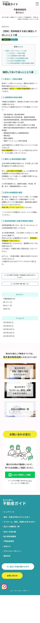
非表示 (20, 47)
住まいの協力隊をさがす (18, 566)
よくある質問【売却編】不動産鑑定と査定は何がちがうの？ (20, 276)
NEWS (5, 309)
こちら (29, 480)
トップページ (9, 512)
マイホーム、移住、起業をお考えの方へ (20, 521)
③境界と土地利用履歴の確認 (17, 58)
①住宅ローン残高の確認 (16, 53)
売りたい (14, 39)
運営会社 (7, 555)
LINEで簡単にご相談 (20, 474)
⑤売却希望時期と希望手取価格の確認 (20, 63)
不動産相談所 (6, 39)
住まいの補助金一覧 (12, 526)
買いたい (6, 302)
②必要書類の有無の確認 (17, 56)
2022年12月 (7, 329)
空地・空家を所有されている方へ (17, 517)
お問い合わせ (12, 575)
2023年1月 (7, 326)
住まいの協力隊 (10, 531)
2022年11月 (7, 333)
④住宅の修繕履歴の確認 (16, 61)
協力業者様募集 (10, 536)
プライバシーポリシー (12, 551)
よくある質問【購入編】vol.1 (20, 284)
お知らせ (7, 546)
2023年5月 (7, 322)
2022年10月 (7, 336)
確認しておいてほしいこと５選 (15, 51)
